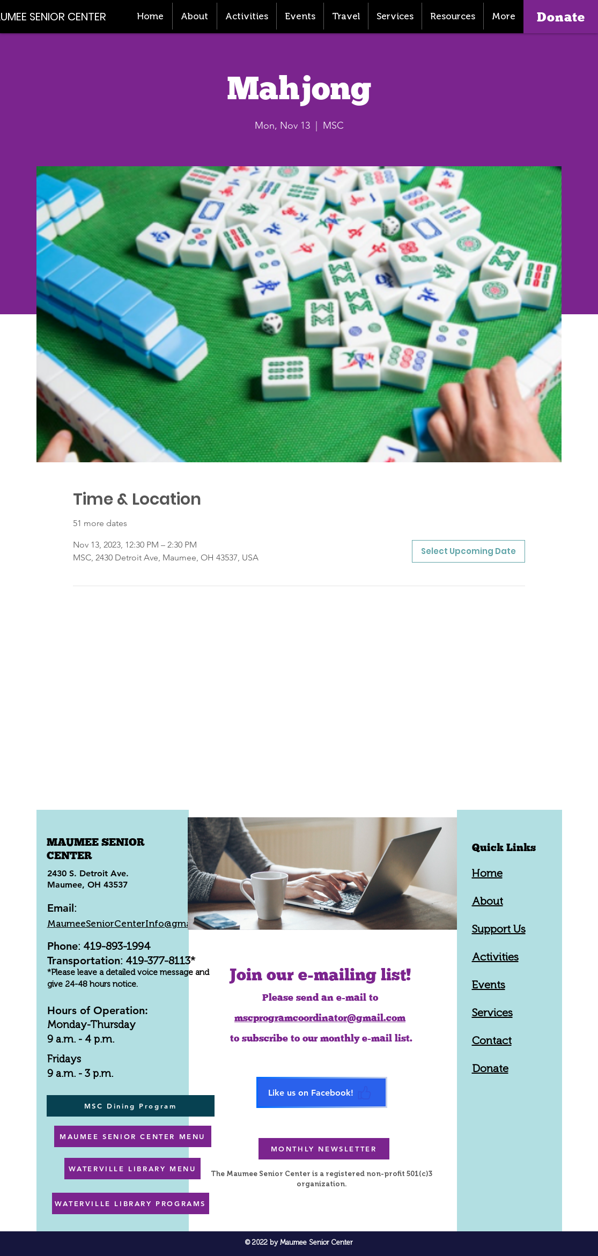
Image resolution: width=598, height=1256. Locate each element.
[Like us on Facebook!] (321, 1092)
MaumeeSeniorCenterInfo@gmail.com (132, 923)
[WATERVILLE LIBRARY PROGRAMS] (130, 1203)
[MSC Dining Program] (131, 1106)
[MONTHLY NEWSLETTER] (324, 1148)
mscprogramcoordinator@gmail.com (319, 1017)
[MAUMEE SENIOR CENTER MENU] (132, 1136)
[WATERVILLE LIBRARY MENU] (132, 1168)
